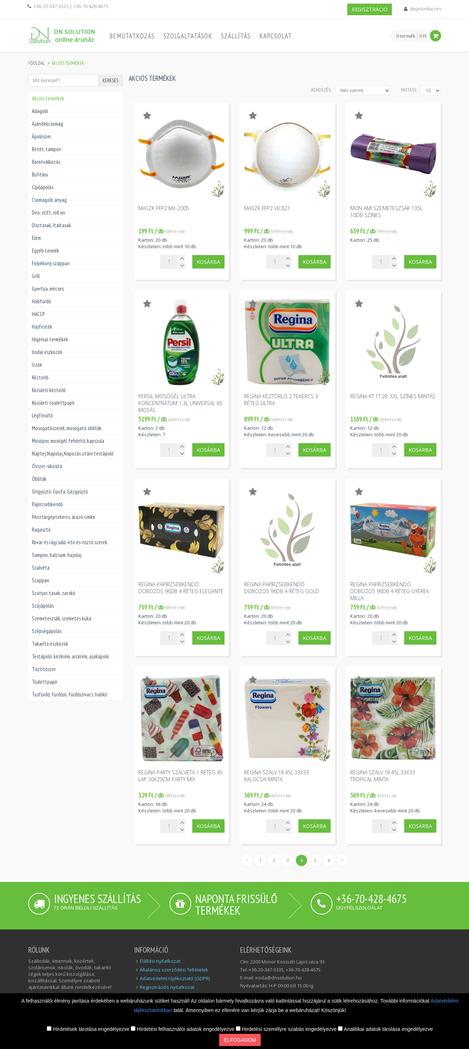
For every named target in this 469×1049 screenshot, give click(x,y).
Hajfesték (42, 326)
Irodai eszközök (47, 352)
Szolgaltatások (187, 36)
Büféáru (40, 174)
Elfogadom (240, 1040)
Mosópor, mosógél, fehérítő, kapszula (68, 440)
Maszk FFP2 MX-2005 (163, 208)
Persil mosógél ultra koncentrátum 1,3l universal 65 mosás (180, 403)
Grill (35, 275)
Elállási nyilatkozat (160, 961)
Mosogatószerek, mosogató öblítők (66, 428)
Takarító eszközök (50, 643)
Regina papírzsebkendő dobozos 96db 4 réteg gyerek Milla (389, 591)
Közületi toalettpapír (53, 402)
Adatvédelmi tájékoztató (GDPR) (175, 978)
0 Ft (423, 36)
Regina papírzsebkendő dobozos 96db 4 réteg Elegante (180, 588)
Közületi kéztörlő (49, 390)
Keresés (110, 80)
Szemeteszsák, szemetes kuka (61, 618)
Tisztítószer (44, 669)
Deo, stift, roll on (48, 212)
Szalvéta (41, 567)
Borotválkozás (46, 161)
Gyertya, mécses (48, 288)
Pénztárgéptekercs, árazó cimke (63, 516)
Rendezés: (321, 90)
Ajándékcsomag (47, 123)
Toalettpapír (44, 681)
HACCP (38, 314)
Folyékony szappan (51, 263)
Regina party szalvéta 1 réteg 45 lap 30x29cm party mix (180, 776)
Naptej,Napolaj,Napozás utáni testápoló (73, 453)
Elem (36, 237)
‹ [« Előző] (247, 859)
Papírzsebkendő (47, 504)
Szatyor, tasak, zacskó (53, 593)
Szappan (40, 580)
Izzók (37, 364)
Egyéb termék (45, 250)
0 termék (405, 36)
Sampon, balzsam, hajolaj (56, 554)
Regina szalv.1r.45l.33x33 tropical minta (382, 776)
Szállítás (236, 36)
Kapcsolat (275, 36)
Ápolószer (41, 136)
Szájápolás (43, 605)
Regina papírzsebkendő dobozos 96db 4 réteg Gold (281, 588)
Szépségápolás (47, 631)
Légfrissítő (42, 415)
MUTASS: (409, 90)
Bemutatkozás (132, 36)
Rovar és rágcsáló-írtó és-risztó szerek (69, 542)
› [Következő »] (342, 859)
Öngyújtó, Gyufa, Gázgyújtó (60, 491)
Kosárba (208, 261)
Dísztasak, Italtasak (51, 225)
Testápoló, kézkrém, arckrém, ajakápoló (70, 656)
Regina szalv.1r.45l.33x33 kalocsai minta (276, 776)
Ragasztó (41, 529)
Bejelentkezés (425, 8)
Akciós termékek (48, 98)
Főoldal (36, 63)
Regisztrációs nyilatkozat (167, 987)
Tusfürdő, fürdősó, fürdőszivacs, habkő (69, 694)
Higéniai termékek (50, 339)
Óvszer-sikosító (47, 466)
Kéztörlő (40, 377)
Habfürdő (41, 301)
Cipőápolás (42, 187)
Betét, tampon (46, 149)
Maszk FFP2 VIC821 (267, 208)
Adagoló (40, 111)
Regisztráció (370, 9)
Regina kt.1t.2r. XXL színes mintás (392, 396)
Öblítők (39, 478)
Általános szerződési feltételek (174, 969)
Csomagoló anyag (49, 199)
